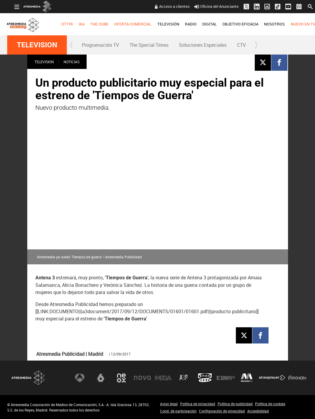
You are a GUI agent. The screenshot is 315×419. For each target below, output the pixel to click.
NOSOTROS (267, 24)
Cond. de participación (178, 411)
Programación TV (100, 45)
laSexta (101, 377)
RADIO (183, 24)
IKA (74, 24)
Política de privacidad (197, 403)
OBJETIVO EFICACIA (233, 24)
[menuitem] (59, 24)
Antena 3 (80, 377)
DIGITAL (202, 24)
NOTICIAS (71, 61)
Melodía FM (247, 377)
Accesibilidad (258, 411)
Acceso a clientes (167, 6)
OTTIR (60, 24)
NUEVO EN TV (295, 24)
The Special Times (148, 45)
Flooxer (297, 377)
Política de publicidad (235, 403)
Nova (142, 377)
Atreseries (184, 377)
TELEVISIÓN (161, 24)
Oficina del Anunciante (209, 6)
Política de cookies (270, 403)
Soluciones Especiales (203, 45)
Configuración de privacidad (222, 411)
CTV (241, 45)
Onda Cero (205, 377)
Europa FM (226, 377)
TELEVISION (37, 45)
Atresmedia (28, 378)
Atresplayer (272, 377)
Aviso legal (169, 403)
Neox (121, 377)
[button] (71, 45)
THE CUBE (92, 24)
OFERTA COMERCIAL (125, 24)
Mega (163, 377)
